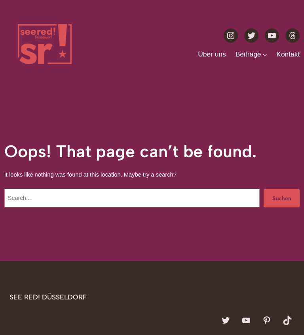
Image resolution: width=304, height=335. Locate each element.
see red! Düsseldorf (48, 297)
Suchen (281, 198)
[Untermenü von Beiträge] (265, 54)
